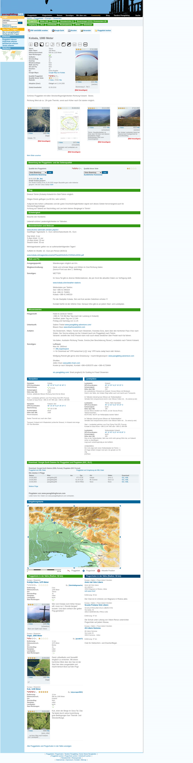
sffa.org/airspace (62, 349)
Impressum (69, 760)
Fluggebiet (32, 21)
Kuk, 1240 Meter (34, 689)
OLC (42, 24)
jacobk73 (79, 639)
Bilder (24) (44, 21)
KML (126, 477)
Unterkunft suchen (85, 756)
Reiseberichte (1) (67, 21)
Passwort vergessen (9, 27)
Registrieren (6, 25)
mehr (51, 184)
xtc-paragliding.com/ (61, 372)
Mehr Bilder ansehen (34, 155)
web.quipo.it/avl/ (90, 591)
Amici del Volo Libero (94, 582)
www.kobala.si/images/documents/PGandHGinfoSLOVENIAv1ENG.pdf (55, 255)
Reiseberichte (66, 758)
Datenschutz (60, 760)
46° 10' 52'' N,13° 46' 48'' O (56, 385)
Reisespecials (76, 758)
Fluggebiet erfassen (9, 39)
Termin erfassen (8, 45)
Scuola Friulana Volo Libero (96, 605)
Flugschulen (59, 754)
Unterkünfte (52, 24)
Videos (54, 21)
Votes (52, 80)
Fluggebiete (38, 18)
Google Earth (59, 30)
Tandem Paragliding (71, 754)
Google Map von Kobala (57, 72)
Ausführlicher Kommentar (93, 175)
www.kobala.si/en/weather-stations (67, 283)
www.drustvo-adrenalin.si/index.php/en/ (43, 230)
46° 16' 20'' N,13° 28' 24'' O (56, 406)
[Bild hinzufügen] (81, 90)
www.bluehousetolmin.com (74, 327)
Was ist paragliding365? (11, 32)
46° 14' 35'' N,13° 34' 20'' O (114, 385)
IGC (123, 477)
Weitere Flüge (33, 486)
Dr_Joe (39, 179)
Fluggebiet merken (104, 30)
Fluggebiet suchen (57, 756)
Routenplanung (66, 24)
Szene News (83, 754)
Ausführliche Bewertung (37, 175)
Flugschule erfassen (9, 41)
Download (88, 24)
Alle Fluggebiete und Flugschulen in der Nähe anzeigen (49, 746)
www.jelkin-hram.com (71, 363)
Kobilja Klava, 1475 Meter (38, 582)
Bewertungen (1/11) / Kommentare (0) (91, 21)
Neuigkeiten (92, 754)
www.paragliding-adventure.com (121, 356)
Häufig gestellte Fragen (10, 34)
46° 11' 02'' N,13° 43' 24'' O (114, 405)
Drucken (74, 30)
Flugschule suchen (71, 756)
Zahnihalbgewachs (75, 585)
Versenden (87, 30)
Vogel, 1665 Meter (34, 636)
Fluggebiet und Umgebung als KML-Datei (90, 470)
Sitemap (83, 760)
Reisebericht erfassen (10, 43)
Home (29, 18)
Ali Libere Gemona (93, 628)
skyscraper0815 (76, 692)
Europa (48, 18)
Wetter (78, 24)
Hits (60, 80)
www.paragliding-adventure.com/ (78, 325)
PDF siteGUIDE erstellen (39, 30)
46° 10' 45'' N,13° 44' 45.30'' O (115, 432)
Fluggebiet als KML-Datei (37, 470)
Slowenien (57, 18)
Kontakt (77, 760)
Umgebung (32, 24)
